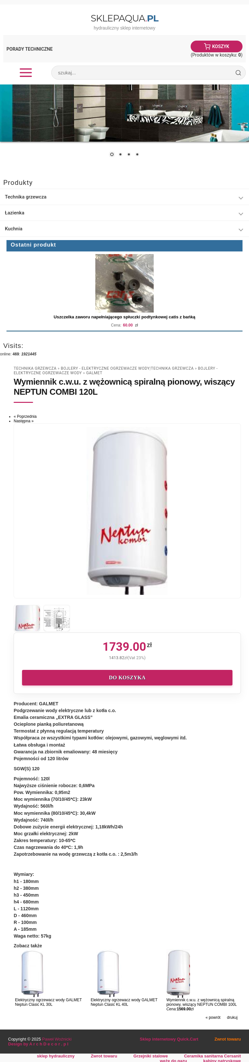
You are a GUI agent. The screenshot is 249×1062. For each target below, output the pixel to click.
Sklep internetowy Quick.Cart (169, 1039)
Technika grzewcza (25, 197)
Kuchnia (13, 229)
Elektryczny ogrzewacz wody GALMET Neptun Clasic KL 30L (48, 1002)
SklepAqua (124, 18)
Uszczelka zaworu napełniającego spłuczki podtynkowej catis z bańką (125, 316)
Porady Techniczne (29, 49)
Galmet (94, 373)
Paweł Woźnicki (57, 1039)
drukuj (232, 1017)
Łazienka (14, 213)
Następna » (23, 421)
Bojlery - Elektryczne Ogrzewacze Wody (105, 368)
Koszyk (220, 46)
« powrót (213, 1017)
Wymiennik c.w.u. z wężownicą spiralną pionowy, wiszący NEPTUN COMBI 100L (201, 1002)
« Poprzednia (25, 416)
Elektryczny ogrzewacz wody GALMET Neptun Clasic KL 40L (124, 1002)
